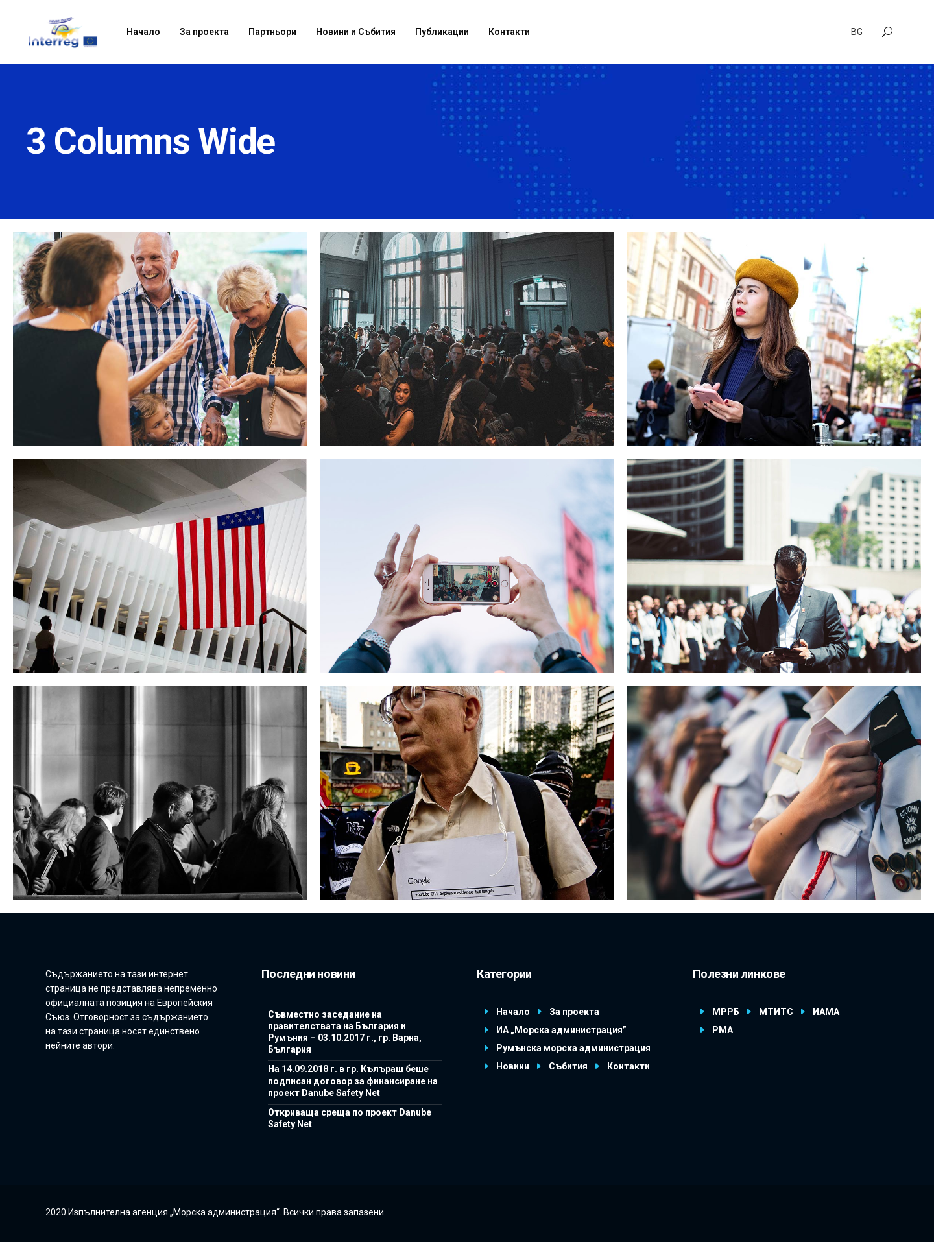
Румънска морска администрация (573, 1048)
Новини (512, 1066)
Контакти (628, 1066)
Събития (568, 1066)
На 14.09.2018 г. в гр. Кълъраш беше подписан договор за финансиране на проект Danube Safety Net (353, 1080)
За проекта (574, 1012)
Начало (513, 1012)
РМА (722, 1030)
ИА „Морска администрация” (561, 1030)
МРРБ (725, 1012)
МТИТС (776, 1012)
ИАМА (826, 1012)
